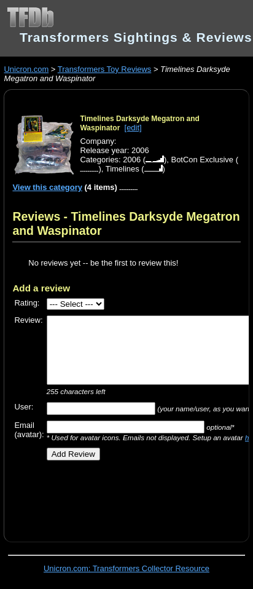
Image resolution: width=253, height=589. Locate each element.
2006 (132, 159)
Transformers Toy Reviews (105, 69)
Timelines (122, 168)
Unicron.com (26, 69)
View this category (47, 187)
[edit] (133, 127)
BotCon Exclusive (202, 159)
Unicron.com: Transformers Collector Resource (126, 568)
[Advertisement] (132, 496)
